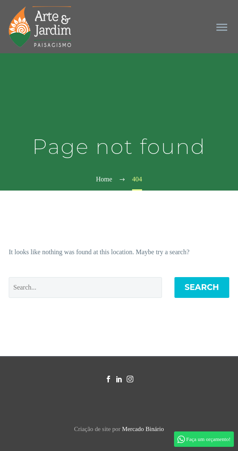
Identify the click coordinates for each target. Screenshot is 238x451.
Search (202, 287)
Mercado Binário (143, 429)
